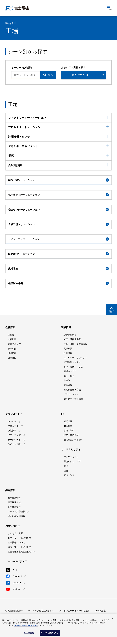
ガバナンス (69, 475)
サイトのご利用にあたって (41, 611)
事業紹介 (12, 348)
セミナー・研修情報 (73, 399)
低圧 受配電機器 (72, 339)
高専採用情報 (14, 502)
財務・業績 (69, 430)
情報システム (70, 371)
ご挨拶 (11, 335)
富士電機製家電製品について (22, 551)
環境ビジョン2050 (72, 461)
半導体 (67, 380)
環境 (66, 466)
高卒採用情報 (14, 507)
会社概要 (12, 339)
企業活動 (12, 358)
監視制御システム (72, 362)
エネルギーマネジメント (75, 358)
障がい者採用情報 (16, 516)
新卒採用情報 (14, 498)
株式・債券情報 (71, 435)
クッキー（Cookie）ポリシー (26, 625)
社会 (66, 470)
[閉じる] (113, 618)
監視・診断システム (73, 367)
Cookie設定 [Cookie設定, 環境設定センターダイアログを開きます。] (29, 633)
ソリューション (71, 394)
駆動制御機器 (70, 335)
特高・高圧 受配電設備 (75, 344)
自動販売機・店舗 (72, 389)
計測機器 (68, 353)
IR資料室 (68, 426)
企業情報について (16, 542)
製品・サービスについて (19, 538)
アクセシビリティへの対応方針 (74, 611)
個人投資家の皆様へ (73, 439)
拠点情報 (12, 353)
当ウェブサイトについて (19, 547)
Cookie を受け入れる (49, 633)
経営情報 (68, 421)
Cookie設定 (100, 611)
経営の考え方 (14, 344)
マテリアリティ (71, 457)
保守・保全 (69, 376)
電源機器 (68, 348)
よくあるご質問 (15, 533)
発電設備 (68, 385)
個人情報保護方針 (14, 611)
